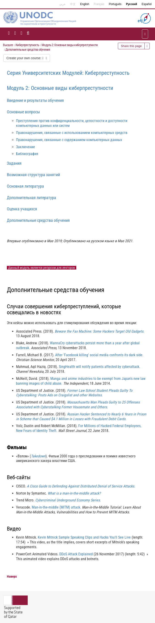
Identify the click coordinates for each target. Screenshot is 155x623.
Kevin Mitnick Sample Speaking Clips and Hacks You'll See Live (84, 537)
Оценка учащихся (22, 208)
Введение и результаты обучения (35, 100)
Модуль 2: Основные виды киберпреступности (70, 45)
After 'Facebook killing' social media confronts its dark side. (99, 355)
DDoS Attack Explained (76, 554)
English (84, 4)
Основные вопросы (23, 111)
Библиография (27, 154)
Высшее (8, 45)
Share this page (131, 46)
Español (147, 4)
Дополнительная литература (31, 197)
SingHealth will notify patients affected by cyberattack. (99, 366)
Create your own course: (26, 58)
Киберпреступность (27, 45)
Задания (14, 163)
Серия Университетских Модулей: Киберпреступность (68, 73)
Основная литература (25, 186)
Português (115, 4)
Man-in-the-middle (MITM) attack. (56, 507)
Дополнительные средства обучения (27, 49)
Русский (131, 4)
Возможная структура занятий (33, 174)
